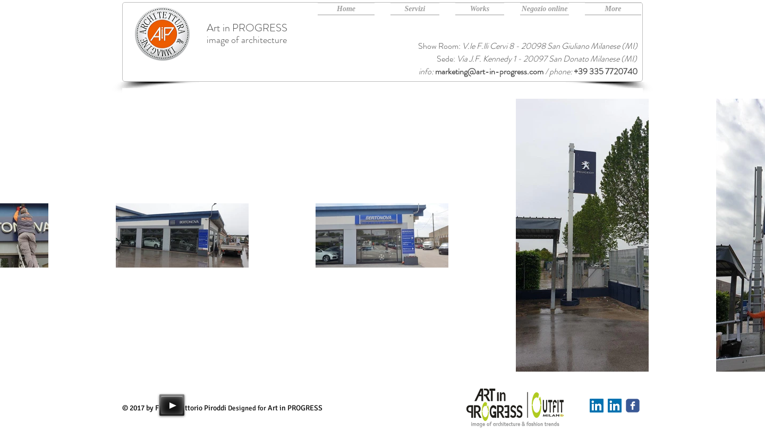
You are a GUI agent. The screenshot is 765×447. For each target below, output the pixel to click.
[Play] (171, 405)
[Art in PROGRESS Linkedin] (615, 405)
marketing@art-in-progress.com (489, 71)
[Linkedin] (597, 405)
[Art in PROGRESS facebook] (633, 405)
